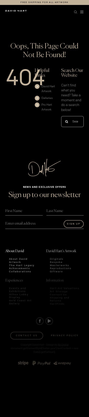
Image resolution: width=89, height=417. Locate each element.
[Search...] (72, 121)
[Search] (66, 121)
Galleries (47, 98)
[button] (41, 12)
